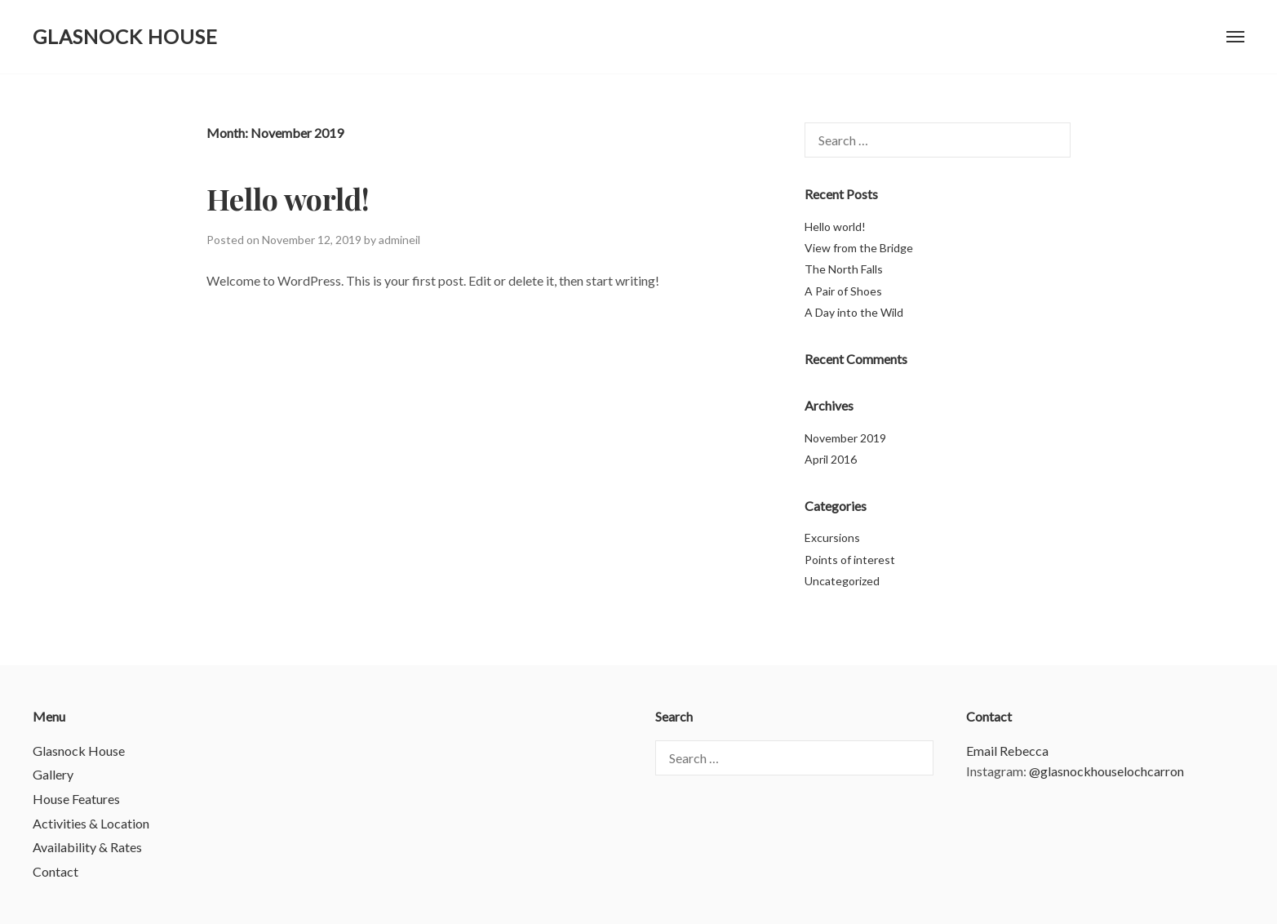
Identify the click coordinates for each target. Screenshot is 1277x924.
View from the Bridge (859, 248)
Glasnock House (125, 36)
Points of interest (850, 559)
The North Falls (844, 269)
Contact (55, 871)
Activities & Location (91, 823)
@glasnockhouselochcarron (1106, 771)
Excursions (832, 537)
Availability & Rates (87, 847)
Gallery (53, 774)
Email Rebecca (1007, 750)
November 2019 (845, 438)
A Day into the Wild (854, 312)
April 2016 (831, 459)
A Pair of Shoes (843, 291)
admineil (399, 240)
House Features (76, 798)
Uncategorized (842, 581)
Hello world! (288, 198)
